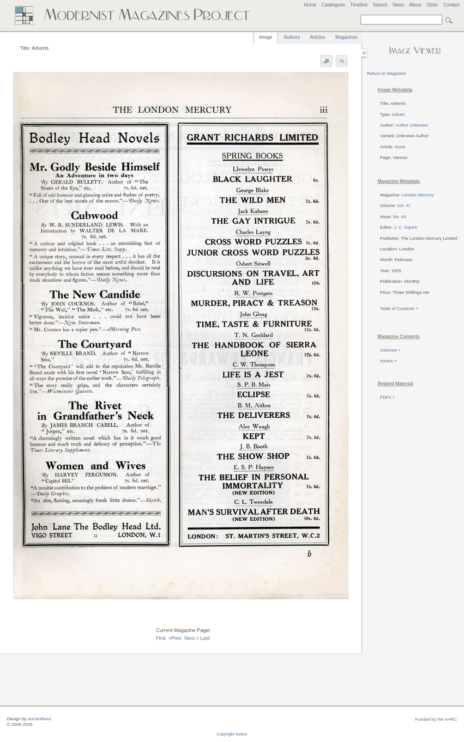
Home (310, 4)
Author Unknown (411, 125)
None (400, 146)
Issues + (388, 360)
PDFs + (387, 397)
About (415, 4)
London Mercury (418, 194)
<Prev (175, 638)
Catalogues (333, 4)
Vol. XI (403, 205)
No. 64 (399, 216)
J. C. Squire (405, 227)
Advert (398, 114)
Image (265, 37)
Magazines (346, 37)
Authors (292, 37)
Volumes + (390, 350)
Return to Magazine (386, 73)
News (398, 4)
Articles (317, 37)
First (161, 638)
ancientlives (39, 718)
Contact (451, 4)
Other (432, 4)
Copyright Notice (232, 734)
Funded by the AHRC (436, 719)
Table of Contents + (399, 308)
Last (205, 638)
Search (380, 4)
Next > (191, 638)
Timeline (359, 4)
